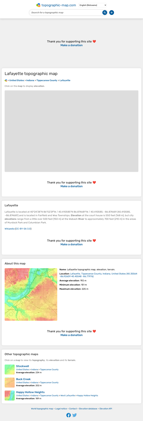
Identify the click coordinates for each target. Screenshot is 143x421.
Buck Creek (23, 379)
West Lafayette (68, 395)
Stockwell (22, 366)
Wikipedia (9, 228)
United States (22, 369)
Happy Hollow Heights (30, 392)
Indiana (34, 369)
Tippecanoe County (49, 369)
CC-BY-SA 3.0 (23, 228)
